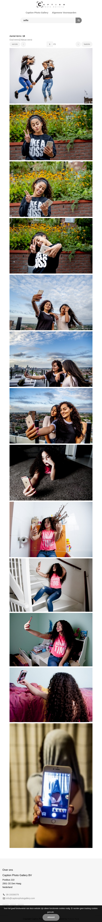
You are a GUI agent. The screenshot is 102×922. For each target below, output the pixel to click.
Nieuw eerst (26, 40)
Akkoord (51, 917)
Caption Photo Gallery (37, 12)
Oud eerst (14, 40)
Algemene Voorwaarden (64, 12)
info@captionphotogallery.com (20, 898)
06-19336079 (12, 894)
